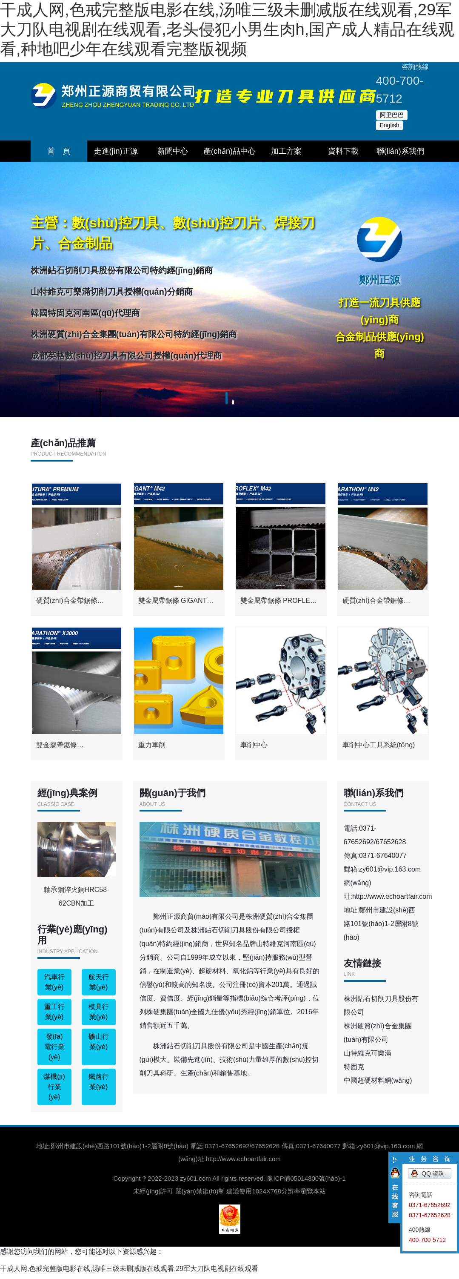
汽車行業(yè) (54, 987)
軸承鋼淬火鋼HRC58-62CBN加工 (76, 869)
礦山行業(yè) (98, 1046)
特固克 (354, 1071)
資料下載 (343, 151)
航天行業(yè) (98, 987)
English (389, 125)
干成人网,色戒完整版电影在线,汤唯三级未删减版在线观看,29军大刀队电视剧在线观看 (129, 1273)
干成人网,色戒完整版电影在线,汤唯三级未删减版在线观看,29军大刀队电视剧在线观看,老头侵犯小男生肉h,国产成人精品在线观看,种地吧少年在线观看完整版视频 (227, 29)
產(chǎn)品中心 (229, 151)
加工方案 (286, 151)
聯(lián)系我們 (400, 151)
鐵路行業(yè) (98, 1086)
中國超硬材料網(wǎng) (378, 1085)
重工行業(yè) (54, 1017)
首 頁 (58, 151)
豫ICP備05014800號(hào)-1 (306, 1183)
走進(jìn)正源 (116, 151)
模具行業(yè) (98, 1017)
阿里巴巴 (392, 115)
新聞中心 (172, 151)
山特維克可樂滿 (367, 1058)
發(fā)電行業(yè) (54, 1052)
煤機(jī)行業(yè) (54, 1092)
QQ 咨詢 (433, 1173)
